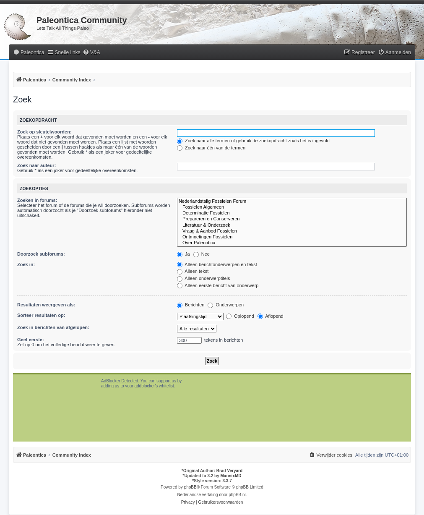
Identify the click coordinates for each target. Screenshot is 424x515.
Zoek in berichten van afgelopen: (53, 327)
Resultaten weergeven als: (46, 304)
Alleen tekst (192, 271)
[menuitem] (28, 52)
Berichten (191, 304)
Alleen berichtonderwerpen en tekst (217, 264)
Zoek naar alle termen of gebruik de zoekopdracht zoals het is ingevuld (253, 140)
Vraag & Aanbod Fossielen (292, 231)
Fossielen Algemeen (292, 207)
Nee (201, 253)
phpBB (190, 487)
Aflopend (271, 316)
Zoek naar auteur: (36, 165)
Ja (183, 253)
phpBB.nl (237, 494)
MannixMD (231, 475)
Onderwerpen (226, 304)
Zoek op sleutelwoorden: (44, 131)
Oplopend (240, 316)
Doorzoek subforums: (41, 253)
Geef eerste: (30, 339)
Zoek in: (26, 264)
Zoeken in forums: (37, 200)
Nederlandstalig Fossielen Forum (292, 201)
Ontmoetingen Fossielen (292, 237)
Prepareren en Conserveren (292, 219)
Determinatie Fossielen (292, 213)
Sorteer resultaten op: (41, 315)
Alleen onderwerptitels (203, 278)
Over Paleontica (292, 243)
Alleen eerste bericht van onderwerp (218, 285)
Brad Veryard (229, 470)
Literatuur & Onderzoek (292, 225)
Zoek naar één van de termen (211, 147)
